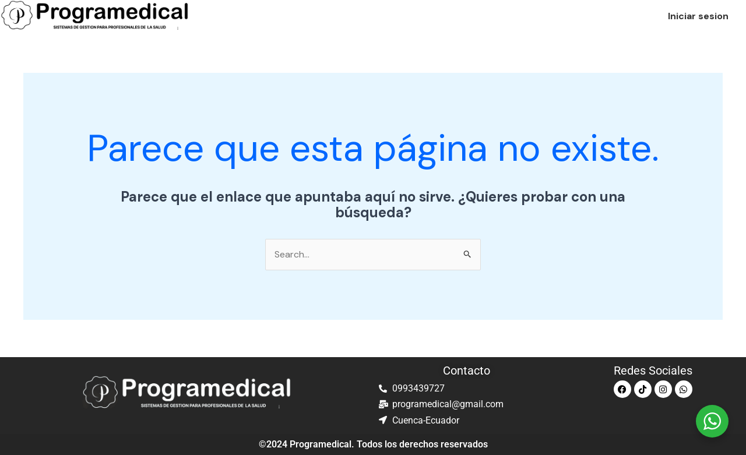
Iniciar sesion (698, 16)
